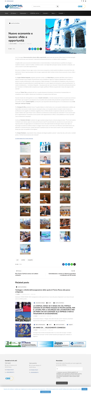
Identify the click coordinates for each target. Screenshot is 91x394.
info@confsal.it (10, 1)
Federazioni (23, 13)
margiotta (30, 260)
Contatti (61, 13)
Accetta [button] (84, 389)
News (53, 13)
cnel (17, 260)
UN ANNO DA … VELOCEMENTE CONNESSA (49, 330)
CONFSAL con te (34, 13)
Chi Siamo (13, 13)
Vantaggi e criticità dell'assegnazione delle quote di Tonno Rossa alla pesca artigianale (42, 293)
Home (6, 13)
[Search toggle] (57, 6)
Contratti (45, 13)
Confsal (17, 296)
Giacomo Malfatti (13, 43)
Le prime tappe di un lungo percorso (24, 138)
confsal (23, 260)
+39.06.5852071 (10, 372)
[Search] (43, 6)
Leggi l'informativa (45, 392)
